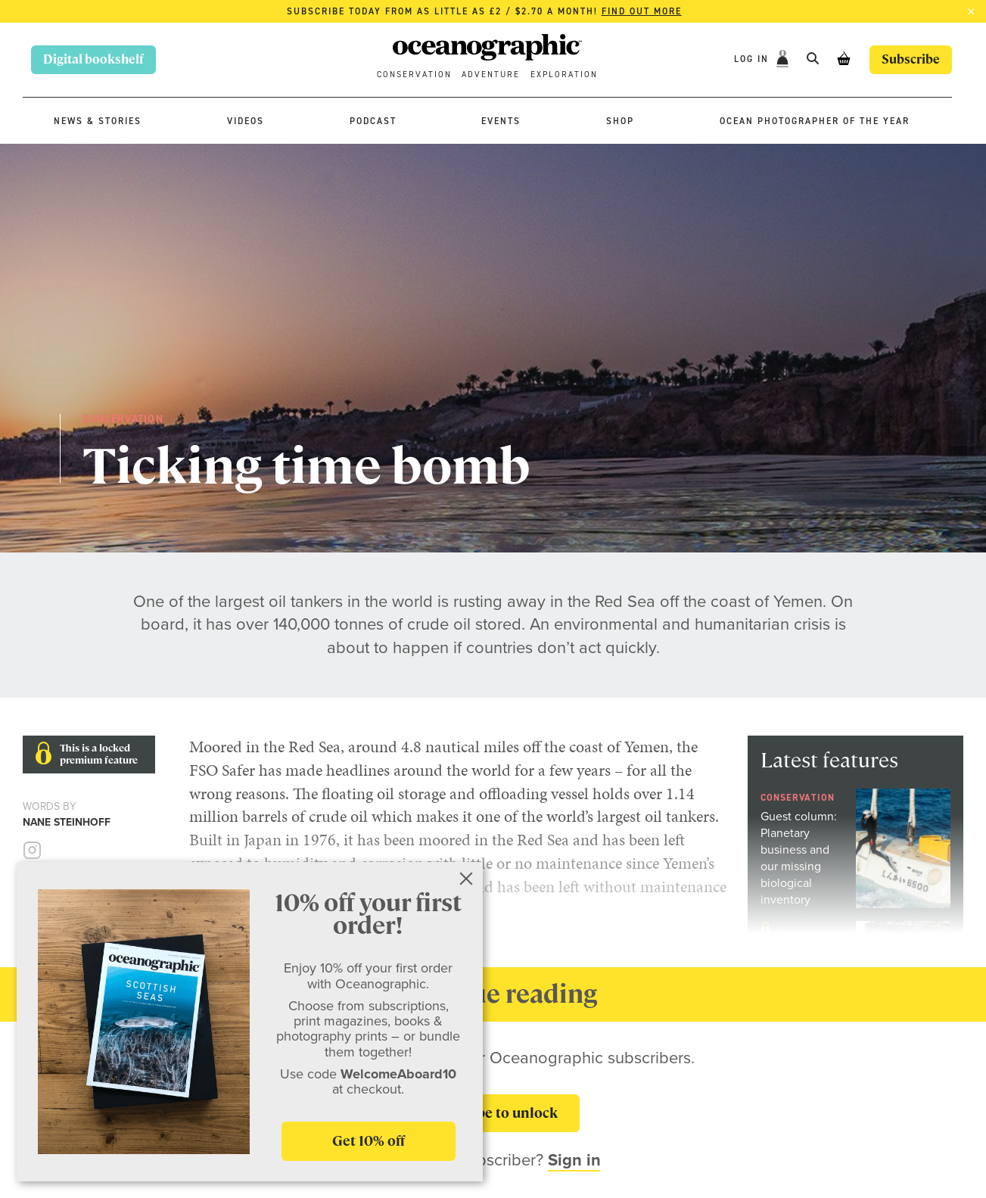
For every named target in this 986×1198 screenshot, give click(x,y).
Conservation (414, 74)
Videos (245, 121)
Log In (753, 59)
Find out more (642, 11)
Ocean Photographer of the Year (815, 121)
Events (501, 121)
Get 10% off (368, 1141)
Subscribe (911, 59)
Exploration (564, 74)
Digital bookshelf (93, 59)
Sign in (574, 1159)
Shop (620, 121)
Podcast (373, 121)
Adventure (491, 74)
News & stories (98, 121)
